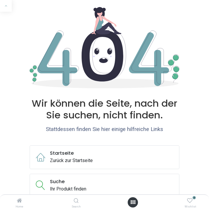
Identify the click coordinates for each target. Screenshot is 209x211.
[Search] (76, 201)
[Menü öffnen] (133, 202)
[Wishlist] (190, 201)
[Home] (19, 201)
